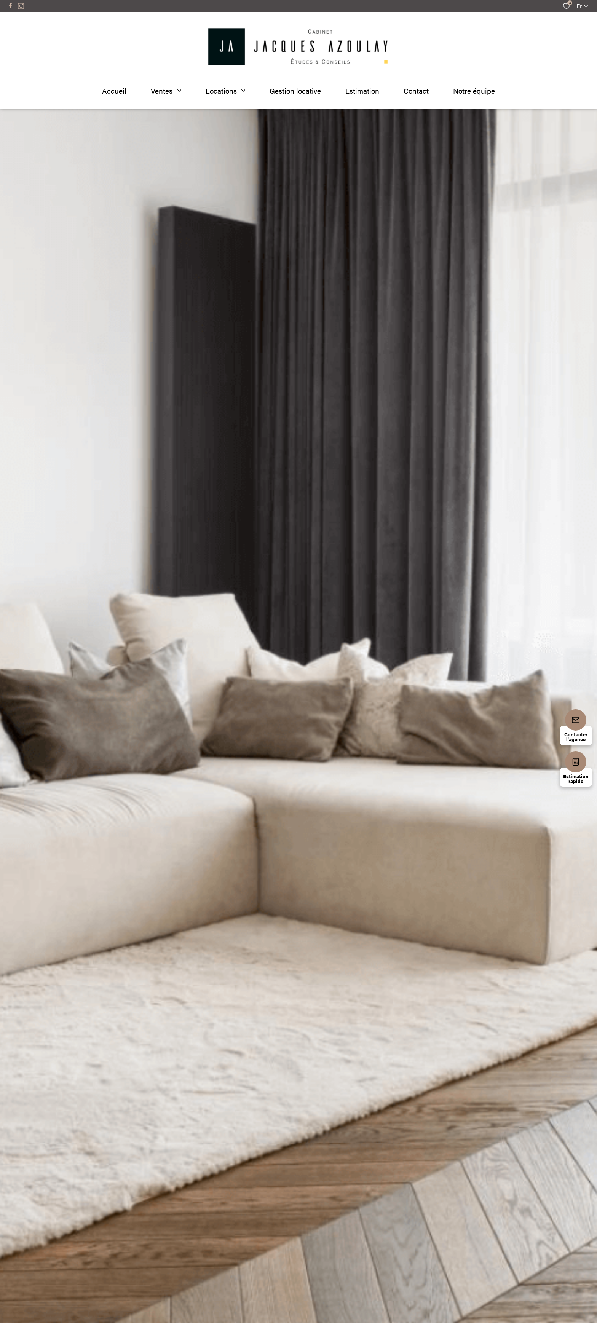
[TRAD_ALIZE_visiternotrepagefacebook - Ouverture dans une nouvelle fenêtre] (10, 5)
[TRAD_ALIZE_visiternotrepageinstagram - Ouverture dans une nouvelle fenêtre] (21, 6)
